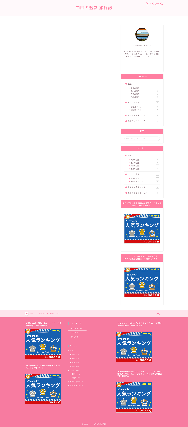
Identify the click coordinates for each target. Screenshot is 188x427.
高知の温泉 (145, 94)
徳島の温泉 (145, 97)
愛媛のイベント (145, 107)
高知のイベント (145, 110)
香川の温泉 (145, 91)
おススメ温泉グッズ (143, 115)
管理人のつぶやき (122, 18)
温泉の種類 (63, 18)
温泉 (143, 84)
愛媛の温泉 (145, 88)
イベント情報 (143, 102)
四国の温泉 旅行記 (94, 7)
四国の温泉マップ (102, 18)
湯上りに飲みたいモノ (143, 121)
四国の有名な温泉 (81, 18)
